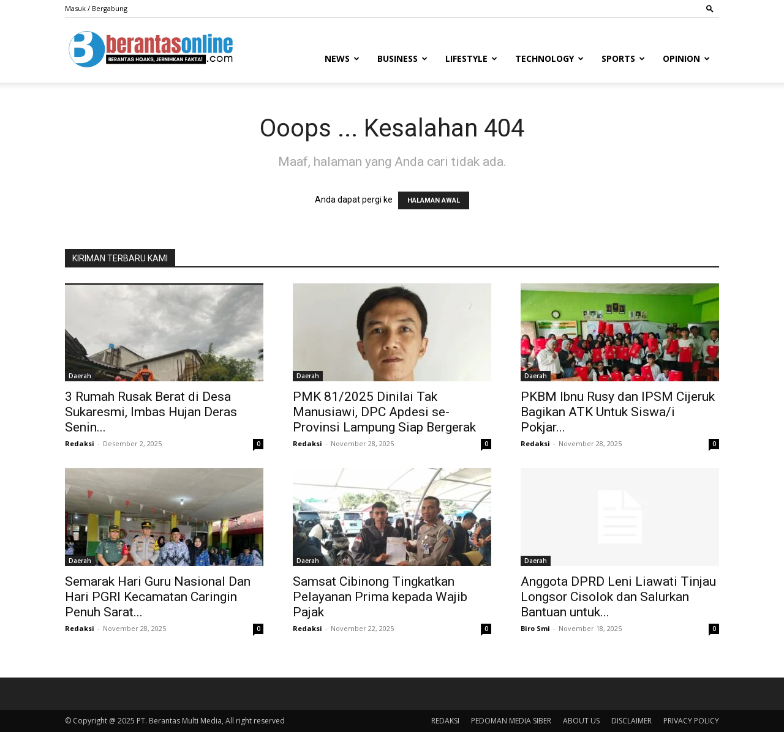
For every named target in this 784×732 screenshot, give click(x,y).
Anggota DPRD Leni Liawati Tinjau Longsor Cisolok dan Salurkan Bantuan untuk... (618, 596)
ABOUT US (581, 720)
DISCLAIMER (631, 720)
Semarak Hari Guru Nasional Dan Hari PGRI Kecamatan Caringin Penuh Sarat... (158, 596)
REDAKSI (445, 720)
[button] (710, 8)
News (342, 58)
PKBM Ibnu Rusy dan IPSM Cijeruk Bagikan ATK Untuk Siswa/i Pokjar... (618, 412)
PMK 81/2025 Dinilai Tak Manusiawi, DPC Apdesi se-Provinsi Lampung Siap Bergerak (384, 412)
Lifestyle (471, 58)
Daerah (80, 376)
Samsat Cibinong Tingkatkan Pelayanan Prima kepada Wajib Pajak (380, 596)
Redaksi (79, 443)
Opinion (686, 58)
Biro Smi (535, 628)
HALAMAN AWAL (433, 200)
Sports (623, 58)
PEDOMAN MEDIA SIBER (511, 720)
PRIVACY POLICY (691, 720)
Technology (549, 58)
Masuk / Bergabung (96, 8)
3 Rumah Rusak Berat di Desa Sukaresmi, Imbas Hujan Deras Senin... (151, 412)
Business (402, 58)
